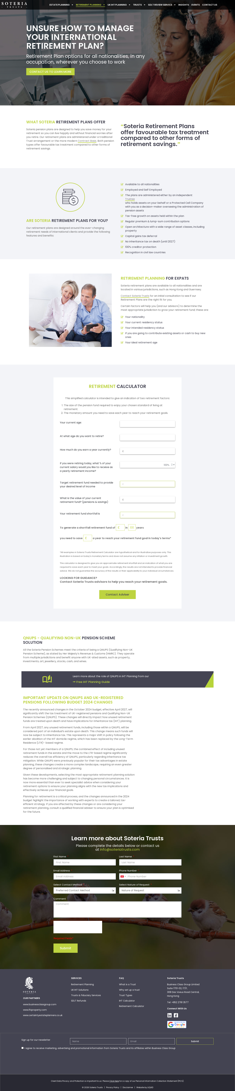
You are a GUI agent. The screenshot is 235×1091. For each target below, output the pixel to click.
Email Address (62, 870)
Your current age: (71, 422)
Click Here (114, 1081)
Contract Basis (87, 141)
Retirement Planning (90, 5)
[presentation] (77, 927)
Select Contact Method (68, 884)
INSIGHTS (183, 4)
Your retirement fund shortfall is (80, 513)
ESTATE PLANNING (61, 5)
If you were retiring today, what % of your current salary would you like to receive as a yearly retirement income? (86, 467)
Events (195, 4)
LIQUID (150, 1087)
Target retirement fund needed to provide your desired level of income (86, 484)
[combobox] (123, 877)
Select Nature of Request (134, 884)
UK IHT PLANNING (119, 5)
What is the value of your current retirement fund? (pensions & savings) (84, 500)
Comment (59, 899)
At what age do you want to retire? (82, 436)
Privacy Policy (112, 1087)
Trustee (130, 199)
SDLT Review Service (162, 5)
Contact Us (209, 4)
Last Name (126, 856)
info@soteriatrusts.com (120, 849)
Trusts (139, 5)
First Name (60, 856)
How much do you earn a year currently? (85, 450)
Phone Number (128, 870)
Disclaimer (128, 1087)
